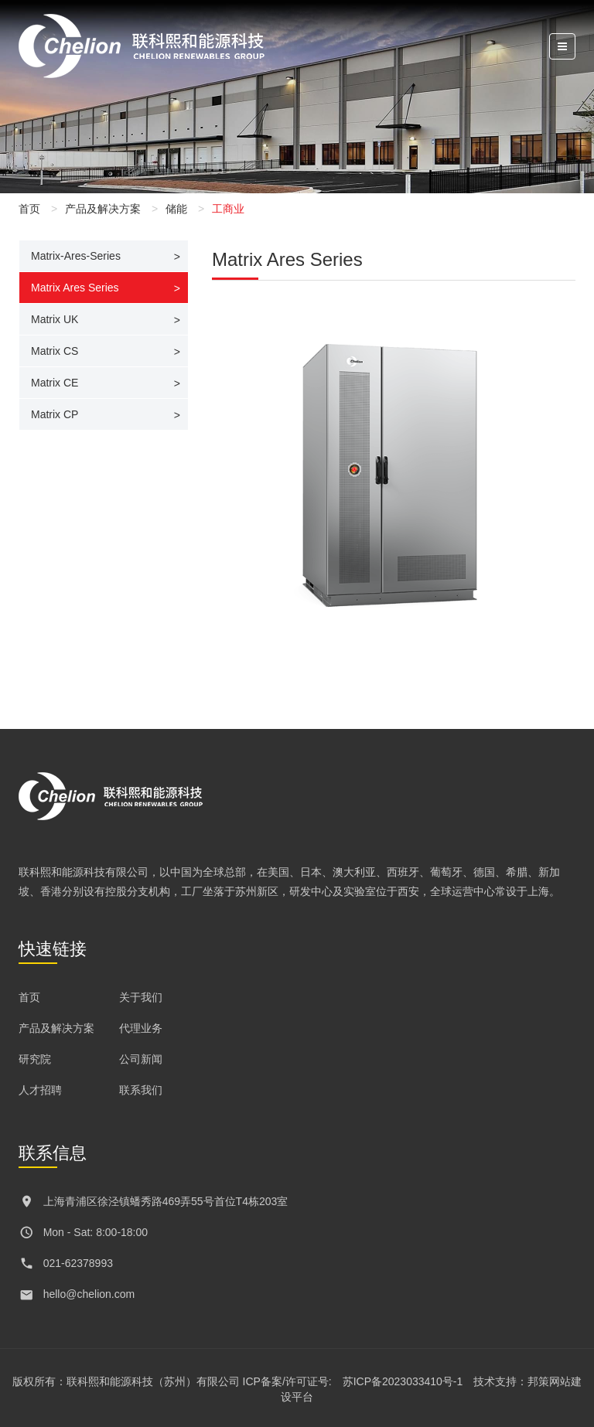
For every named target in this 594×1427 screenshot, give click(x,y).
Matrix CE (54, 382)
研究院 (35, 1059)
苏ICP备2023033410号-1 (403, 1381)
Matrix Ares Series (75, 287)
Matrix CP (54, 414)
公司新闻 (140, 1059)
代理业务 (140, 1028)
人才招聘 (40, 1090)
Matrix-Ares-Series (76, 256)
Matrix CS (54, 351)
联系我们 (140, 1090)
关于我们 (140, 997)
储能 (176, 209)
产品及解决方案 (103, 209)
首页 (29, 209)
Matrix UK (54, 319)
